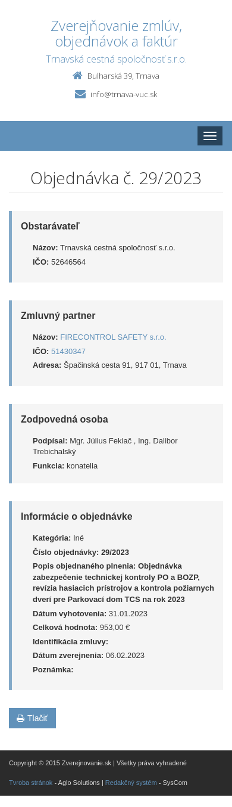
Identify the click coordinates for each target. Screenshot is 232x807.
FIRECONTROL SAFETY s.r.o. (113, 337)
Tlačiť (32, 718)
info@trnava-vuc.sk (123, 94)
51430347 (68, 351)
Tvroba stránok (30, 782)
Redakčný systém (131, 782)
